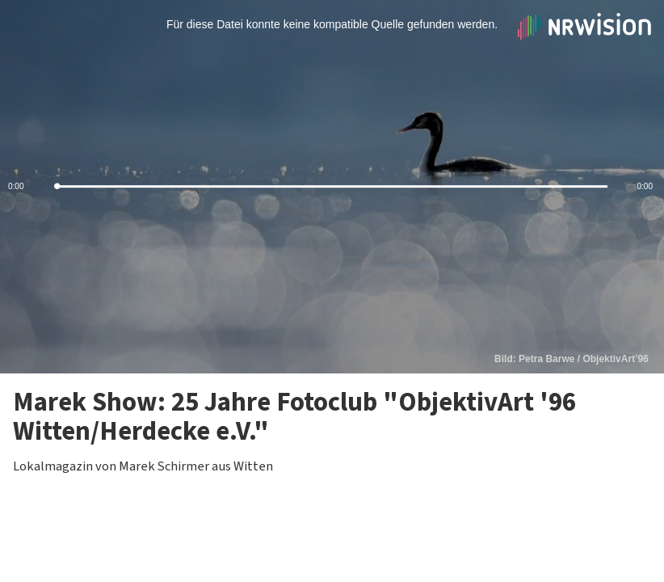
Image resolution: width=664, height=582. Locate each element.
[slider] (332, 187)
